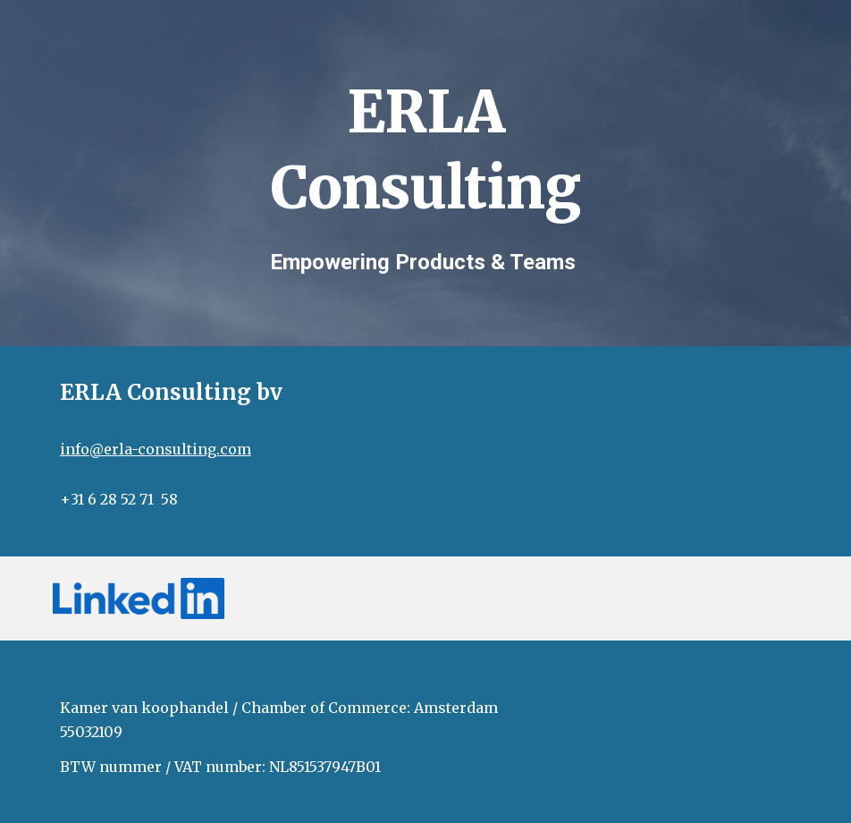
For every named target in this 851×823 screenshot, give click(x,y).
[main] (425, 143)
